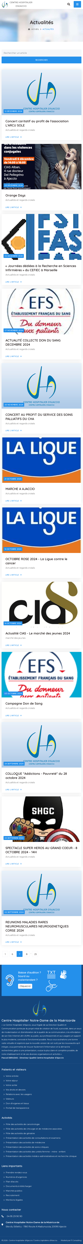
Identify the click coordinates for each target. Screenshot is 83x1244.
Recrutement (12, 1195)
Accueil (33, 29)
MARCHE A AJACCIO (20, 489)
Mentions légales (14, 1200)
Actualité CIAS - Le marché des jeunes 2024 (37, 633)
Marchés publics (14, 1190)
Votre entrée (12, 1076)
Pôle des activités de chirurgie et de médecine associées (34, 1129)
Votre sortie (11, 1085)
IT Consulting (76, 1240)
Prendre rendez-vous (16, 1172)
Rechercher (41, 60)
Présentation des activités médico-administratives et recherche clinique (41, 1156)
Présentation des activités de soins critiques (27, 1147)
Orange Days (15, 195)
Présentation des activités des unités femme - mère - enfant (35, 1151)
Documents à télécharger (19, 1186)
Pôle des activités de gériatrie (20, 1133)
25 (35, 954)
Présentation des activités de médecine (25, 1142)
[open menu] (77, 4)
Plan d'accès (12, 1181)
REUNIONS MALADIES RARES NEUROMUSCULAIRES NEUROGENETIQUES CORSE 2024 (37, 926)
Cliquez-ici (25, 986)
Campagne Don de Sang (23, 703)
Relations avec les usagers (19, 1094)
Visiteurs (10, 1099)
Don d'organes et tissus (17, 1103)
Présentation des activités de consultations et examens (33, 1138)
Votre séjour (12, 1080)
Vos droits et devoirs (15, 1089)
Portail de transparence (17, 1108)
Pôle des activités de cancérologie (23, 1124)
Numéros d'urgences (16, 1177)
